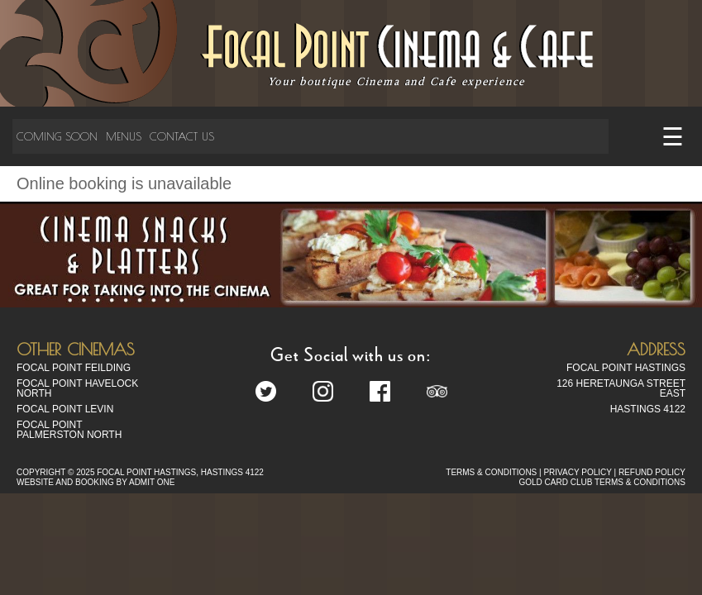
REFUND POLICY (651, 472)
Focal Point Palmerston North (69, 429)
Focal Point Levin (65, 409)
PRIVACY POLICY (577, 472)
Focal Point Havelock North (77, 388)
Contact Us (182, 136)
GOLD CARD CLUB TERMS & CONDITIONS (601, 482)
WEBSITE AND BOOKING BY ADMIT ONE (95, 482)
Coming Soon (57, 136)
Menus (123, 136)
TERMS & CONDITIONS (491, 472)
